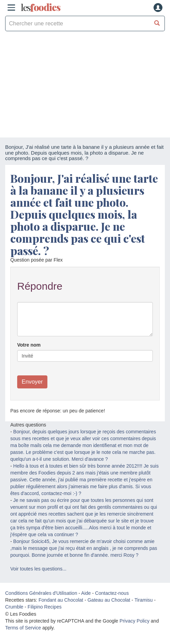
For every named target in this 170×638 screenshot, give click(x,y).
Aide (86, 593)
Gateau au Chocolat (109, 600)
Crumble (14, 607)
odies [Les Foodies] (40, 7)
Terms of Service (23, 627)
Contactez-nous (112, 593)
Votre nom (29, 345)
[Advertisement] (85, 86)
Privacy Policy (134, 621)
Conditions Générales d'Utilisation (41, 593)
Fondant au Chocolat (60, 600)
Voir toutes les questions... (38, 568)
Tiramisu (143, 600)
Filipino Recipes (44, 607)
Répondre (40, 286)
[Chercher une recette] (157, 23)
